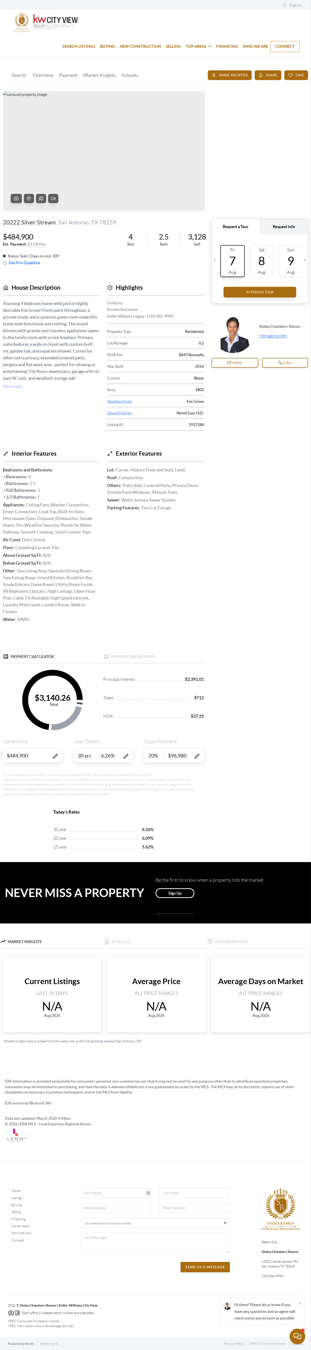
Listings (16, 1198)
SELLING (173, 46)
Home (15, 1191)
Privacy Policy (233, 1344)
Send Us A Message (205, 1267)
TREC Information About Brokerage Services (41, 1326)
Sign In (292, 5)
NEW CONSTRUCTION (140, 46)
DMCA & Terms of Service (267, 1344)
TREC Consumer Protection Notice (33, 1321)
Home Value (20, 1226)
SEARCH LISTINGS (78, 46)
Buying (16, 1205)
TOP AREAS (198, 46)
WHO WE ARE (255, 46)
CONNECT (285, 46)
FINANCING (227, 46)
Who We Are (21, 1233)
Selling (16, 1212)
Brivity (29, 1344)
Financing (18, 1219)
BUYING (107, 46)
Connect (17, 1240)
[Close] (300, 1303)
